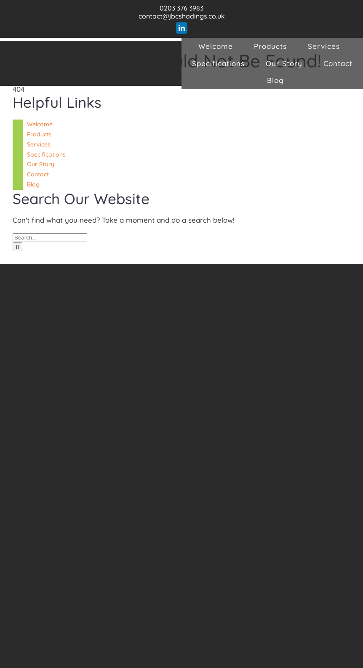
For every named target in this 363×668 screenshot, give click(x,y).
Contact (38, 174)
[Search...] (50, 237)
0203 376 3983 (181, 8)
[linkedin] (181, 28)
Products (39, 134)
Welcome (40, 124)
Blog (33, 184)
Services (39, 144)
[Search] (17, 246)
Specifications (46, 154)
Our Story (40, 164)
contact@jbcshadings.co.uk (182, 16)
